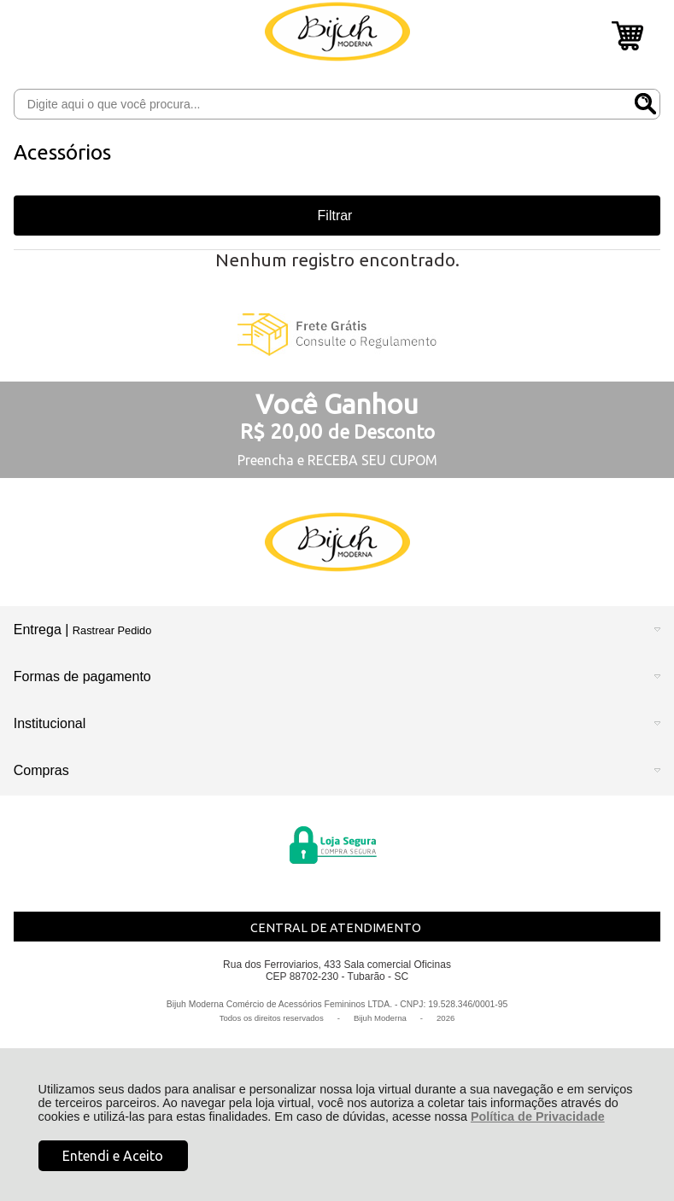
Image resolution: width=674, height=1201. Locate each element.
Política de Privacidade (538, 1116)
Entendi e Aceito (112, 1155)
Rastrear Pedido (112, 630)
